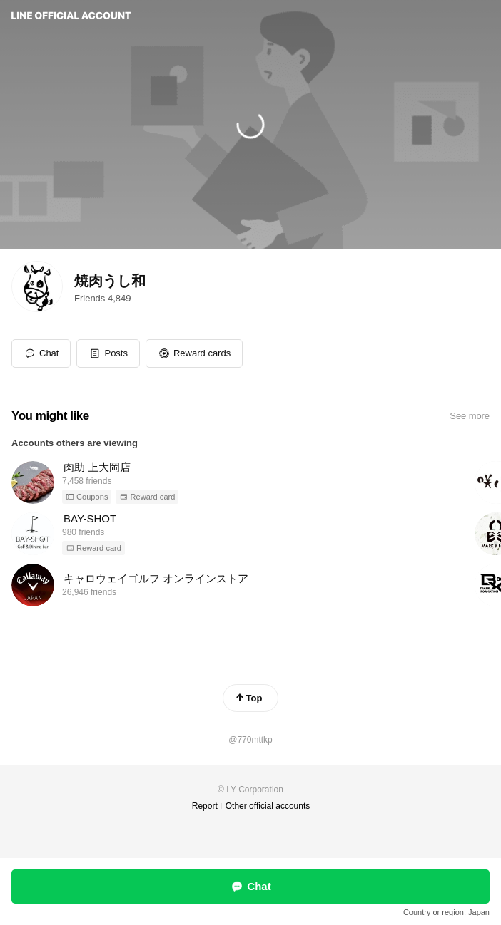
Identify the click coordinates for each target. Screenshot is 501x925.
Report (205, 806)
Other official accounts (268, 806)
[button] (108, 353)
